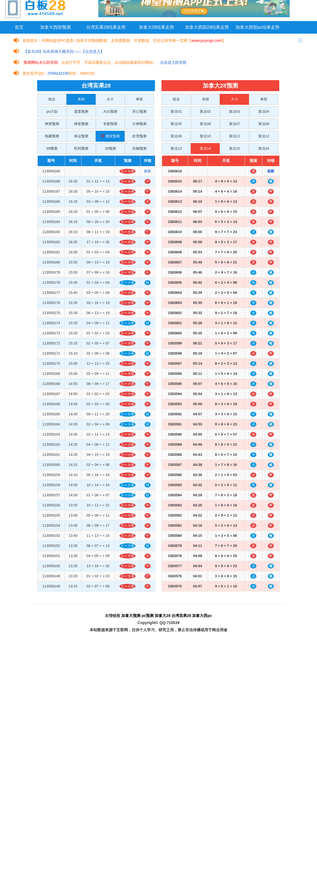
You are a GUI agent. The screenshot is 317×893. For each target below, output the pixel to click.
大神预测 (139, 124)
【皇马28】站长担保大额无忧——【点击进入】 (64, 51)
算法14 (205, 148)
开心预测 (139, 111)
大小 (110, 99)
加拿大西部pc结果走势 (258, 27)
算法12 (263, 136)
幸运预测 (81, 136)
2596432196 (58, 73)
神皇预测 (81, 124)
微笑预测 (110, 136)
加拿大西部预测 (55, 27)
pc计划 (51, 111)
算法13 (176, 148)
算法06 (205, 124)
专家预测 (110, 124)
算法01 (176, 111)
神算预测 (52, 124)
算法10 (205, 136)
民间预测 (81, 148)
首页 (19, 27)
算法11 (234, 136)
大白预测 (110, 111)
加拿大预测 (130, 615)
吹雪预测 (139, 136)
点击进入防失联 (173, 62)
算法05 (176, 124)
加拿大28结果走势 (156, 27)
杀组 (81, 99)
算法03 (234, 111)
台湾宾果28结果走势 (106, 27)
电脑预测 (52, 136)
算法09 (176, 136)
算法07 (234, 124)
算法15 (234, 148)
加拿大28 (163, 615)
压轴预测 (139, 148)
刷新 (147, 171)
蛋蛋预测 (81, 111)
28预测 (110, 148)
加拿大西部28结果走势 (207, 27)
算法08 (263, 124)
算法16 (263, 148)
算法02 (205, 111)
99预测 (51, 148)
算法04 (263, 111)
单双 (139, 99)
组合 (51, 99)
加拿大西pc (202, 615)
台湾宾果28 (181, 615)
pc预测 (148, 615)
